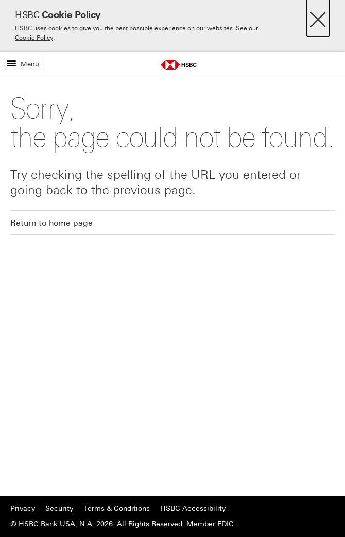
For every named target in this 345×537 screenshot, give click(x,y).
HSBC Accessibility (193, 508)
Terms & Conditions (116, 508)
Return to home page (51, 223)
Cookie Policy (34, 37)
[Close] (318, 16)
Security (59, 508)
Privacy (22, 508)
